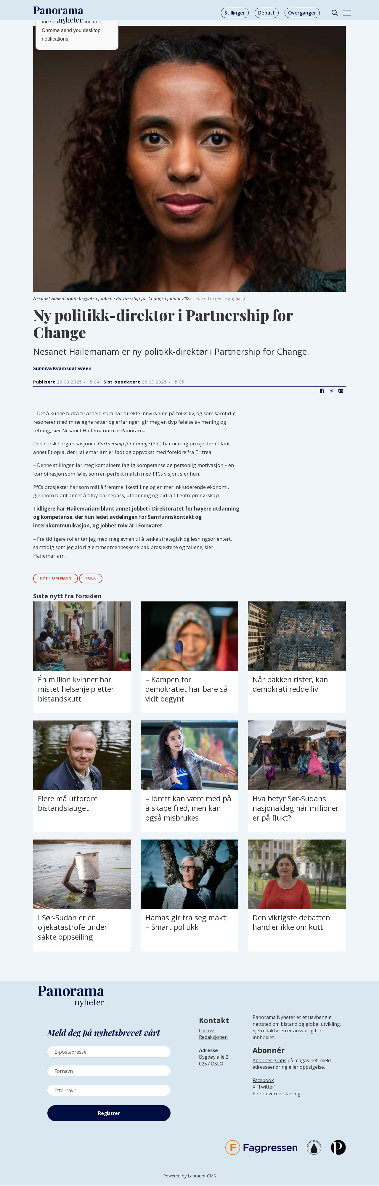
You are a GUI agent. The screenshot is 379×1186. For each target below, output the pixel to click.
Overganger (302, 12)
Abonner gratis (269, 1061)
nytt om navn (58, 579)
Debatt (266, 12)
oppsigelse (312, 1068)
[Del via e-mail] (340, 391)
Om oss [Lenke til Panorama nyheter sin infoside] (207, 1031)
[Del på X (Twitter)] (331, 391)
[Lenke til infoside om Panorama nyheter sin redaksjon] (213, 1043)
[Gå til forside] (58, 10)
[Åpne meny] (347, 13)
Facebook (263, 1081)
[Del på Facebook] (321, 391)
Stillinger (234, 12)
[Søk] (334, 13)
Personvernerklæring (277, 1094)
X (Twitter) (264, 1088)
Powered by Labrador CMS (189, 1177)
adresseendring (270, 1068)
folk (97, 579)
